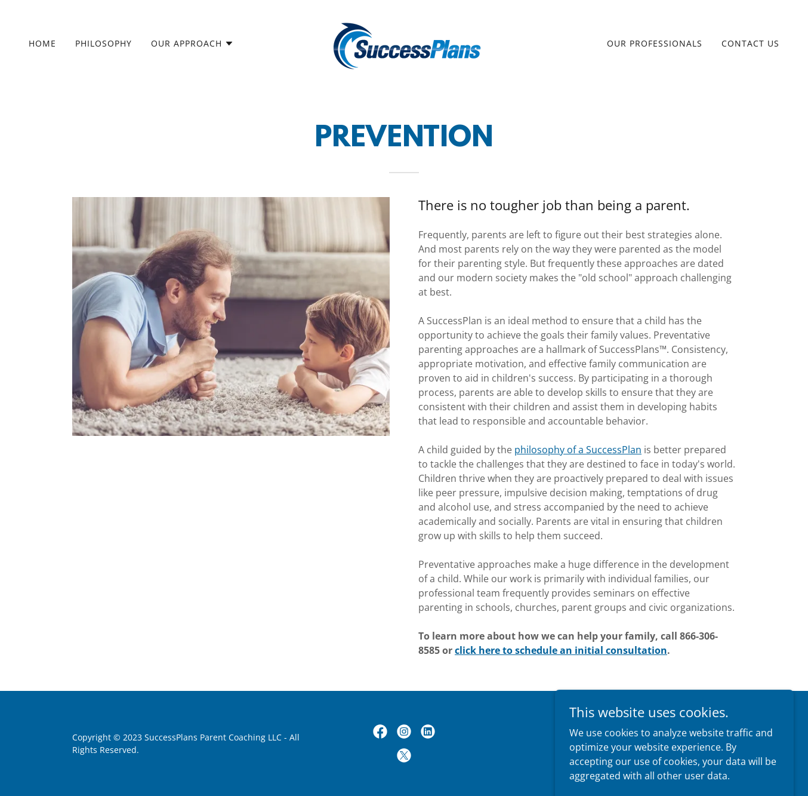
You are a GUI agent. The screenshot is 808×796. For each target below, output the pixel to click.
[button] (192, 43)
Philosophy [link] (103, 43)
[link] (403, 42)
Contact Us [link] (750, 43)
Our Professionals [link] (654, 43)
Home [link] (42, 43)
